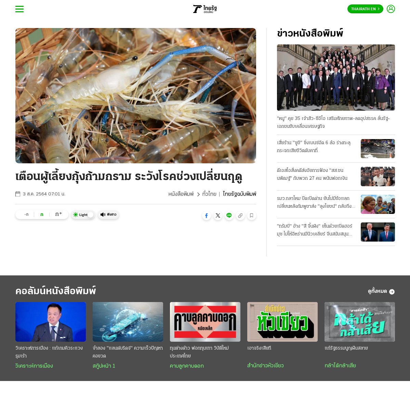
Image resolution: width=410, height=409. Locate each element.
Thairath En (365, 9)
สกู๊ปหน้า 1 (104, 366)
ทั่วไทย (209, 194)
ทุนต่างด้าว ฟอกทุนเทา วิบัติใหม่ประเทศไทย (199, 352)
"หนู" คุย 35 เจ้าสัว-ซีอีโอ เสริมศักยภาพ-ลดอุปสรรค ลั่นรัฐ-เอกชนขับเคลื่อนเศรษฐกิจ (333, 122)
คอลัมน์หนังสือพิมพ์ (55, 291)
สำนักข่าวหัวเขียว (265, 366)
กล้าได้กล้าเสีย (340, 366)
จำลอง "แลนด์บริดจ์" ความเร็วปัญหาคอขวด (128, 352)
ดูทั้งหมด (381, 292)
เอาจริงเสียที (259, 348)
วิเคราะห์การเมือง (34, 366)
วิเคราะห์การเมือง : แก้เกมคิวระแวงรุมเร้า (49, 352)
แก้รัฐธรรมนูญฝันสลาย (346, 348)
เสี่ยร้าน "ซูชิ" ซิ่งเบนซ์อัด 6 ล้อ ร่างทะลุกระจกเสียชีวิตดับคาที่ (314, 146)
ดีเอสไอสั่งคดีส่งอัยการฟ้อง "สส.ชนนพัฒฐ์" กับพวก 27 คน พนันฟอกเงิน (312, 174)
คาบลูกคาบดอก (187, 366)
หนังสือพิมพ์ (181, 194)
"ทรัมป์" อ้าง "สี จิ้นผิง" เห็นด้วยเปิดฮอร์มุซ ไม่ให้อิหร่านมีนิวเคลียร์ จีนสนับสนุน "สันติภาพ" (314, 231)
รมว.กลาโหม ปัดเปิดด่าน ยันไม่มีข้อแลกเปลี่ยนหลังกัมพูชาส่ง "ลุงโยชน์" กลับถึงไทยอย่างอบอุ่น (314, 203)
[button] (206, 215)
